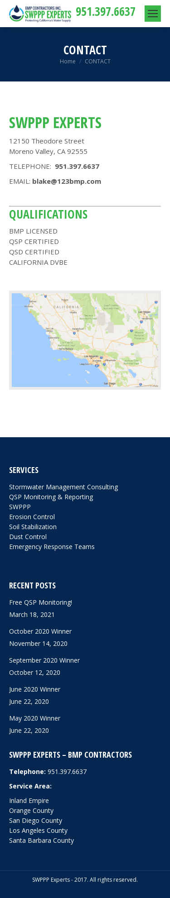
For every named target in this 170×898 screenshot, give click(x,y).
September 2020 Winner (44, 660)
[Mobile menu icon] (153, 13)
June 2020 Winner (34, 689)
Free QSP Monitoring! (40, 602)
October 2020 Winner (40, 631)
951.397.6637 (106, 11)
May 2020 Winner (34, 718)
